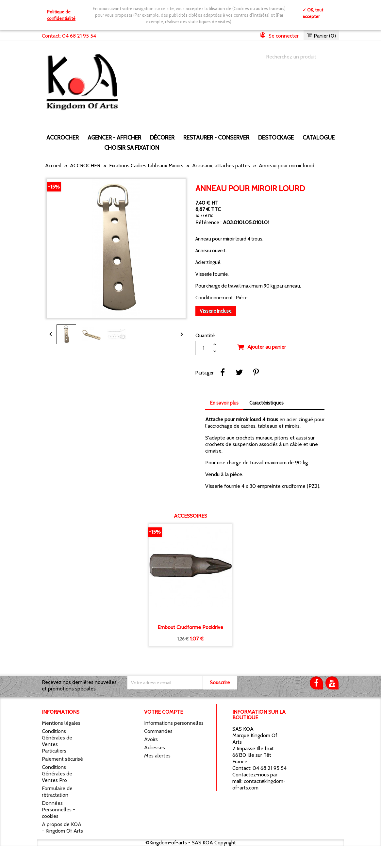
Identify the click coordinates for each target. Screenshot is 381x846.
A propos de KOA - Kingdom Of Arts (62, 827)
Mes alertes (157, 756)
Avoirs (151, 739)
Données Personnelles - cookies (58, 809)
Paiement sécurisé (62, 759)
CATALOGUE (319, 137)
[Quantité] (203, 348)
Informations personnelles (174, 723)
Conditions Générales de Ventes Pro (57, 773)
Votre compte (163, 712)
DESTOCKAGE (276, 137)
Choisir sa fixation (131, 147)
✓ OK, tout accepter (313, 13)
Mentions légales (61, 723)
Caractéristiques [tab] (266, 403)
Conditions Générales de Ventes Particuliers (57, 741)
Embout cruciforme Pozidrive (190, 627)
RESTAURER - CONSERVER (216, 137)
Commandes (158, 731)
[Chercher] (296, 56)
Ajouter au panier (261, 347)
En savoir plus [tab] (224, 403)
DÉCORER (162, 137)
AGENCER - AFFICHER (114, 137)
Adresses (154, 747)
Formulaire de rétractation (57, 791)
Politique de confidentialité (61, 15)
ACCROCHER (62, 137)
